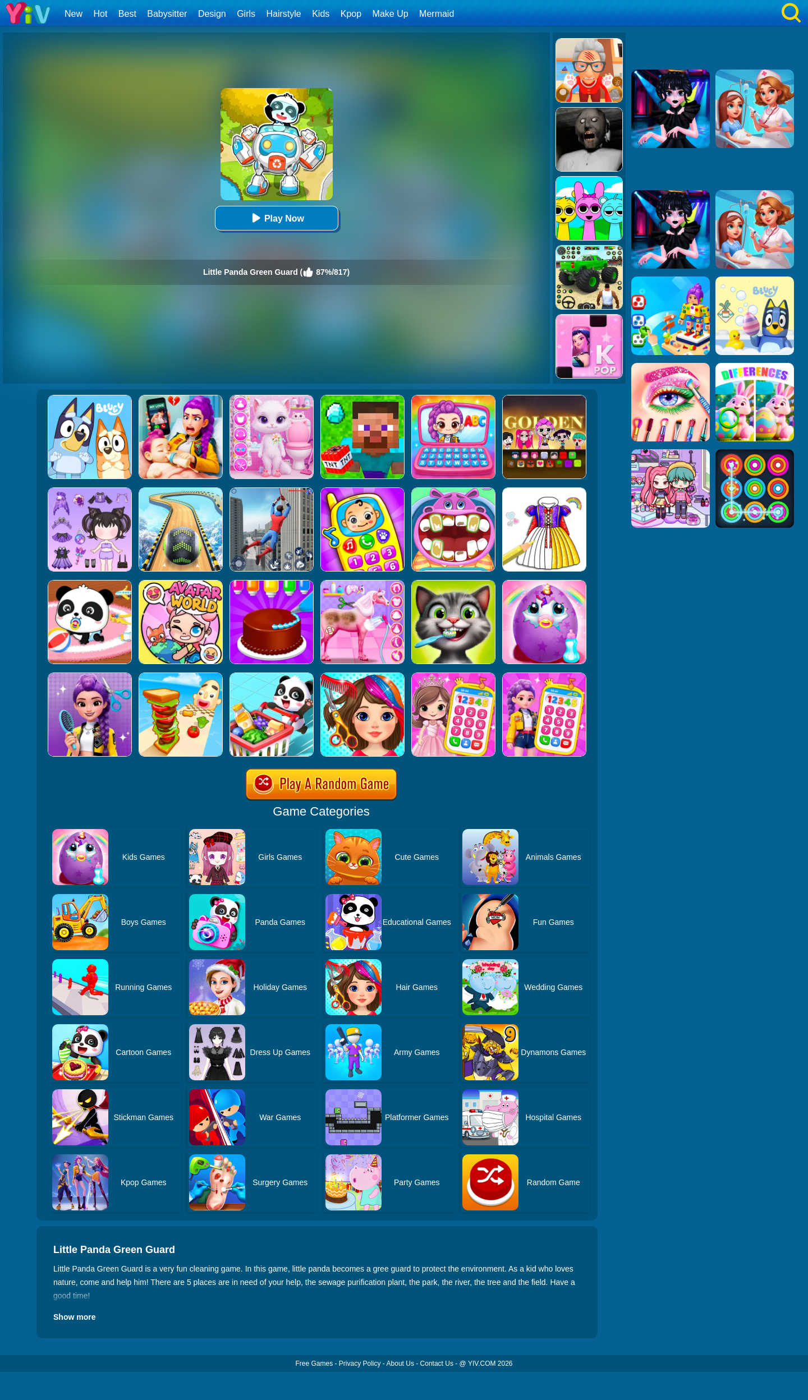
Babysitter (167, 14)
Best (127, 14)
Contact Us (436, 1363)
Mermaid (436, 14)
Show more (74, 1316)
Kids (320, 14)
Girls (246, 14)
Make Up (390, 14)
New (73, 14)
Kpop (351, 14)
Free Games (314, 1363)
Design (212, 14)
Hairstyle (284, 14)
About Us (400, 1363)
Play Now (276, 218)
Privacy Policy (360, 1363)
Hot (100, 14)
